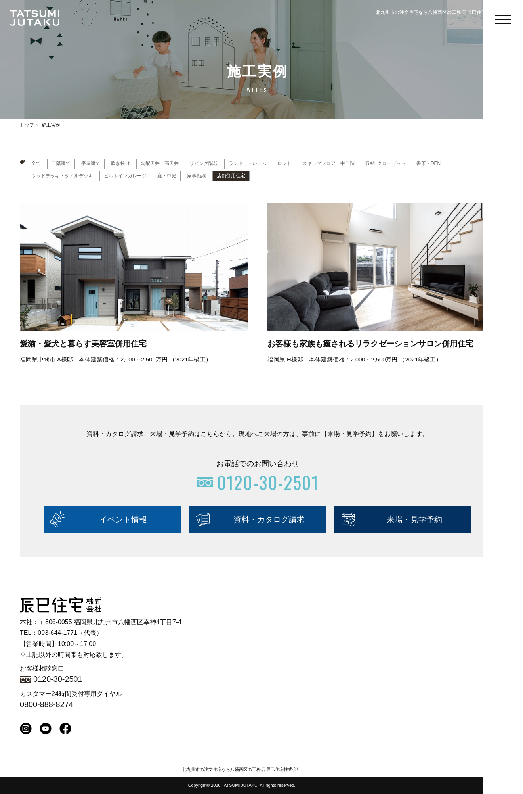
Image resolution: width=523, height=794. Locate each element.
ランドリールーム (248, 164)
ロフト (284, 164)
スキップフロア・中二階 (328, 164)
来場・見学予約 (414, 519)
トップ (27, 125)
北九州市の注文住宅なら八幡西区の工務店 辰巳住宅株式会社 (241, 769)
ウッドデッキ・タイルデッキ (62, 176)
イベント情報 (123, 519)
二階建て (61, 164)
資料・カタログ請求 (269, 519)
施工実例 (51, 125)
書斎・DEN (428, 164)
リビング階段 (203, 164)
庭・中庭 (166, 176)
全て (36, 164)
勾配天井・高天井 (160, 164)
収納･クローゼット (385, 164)
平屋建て (90, 164)
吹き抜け (120, 164)
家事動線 (196, 176)
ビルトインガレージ (125, 176)
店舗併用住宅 (231, 176)
